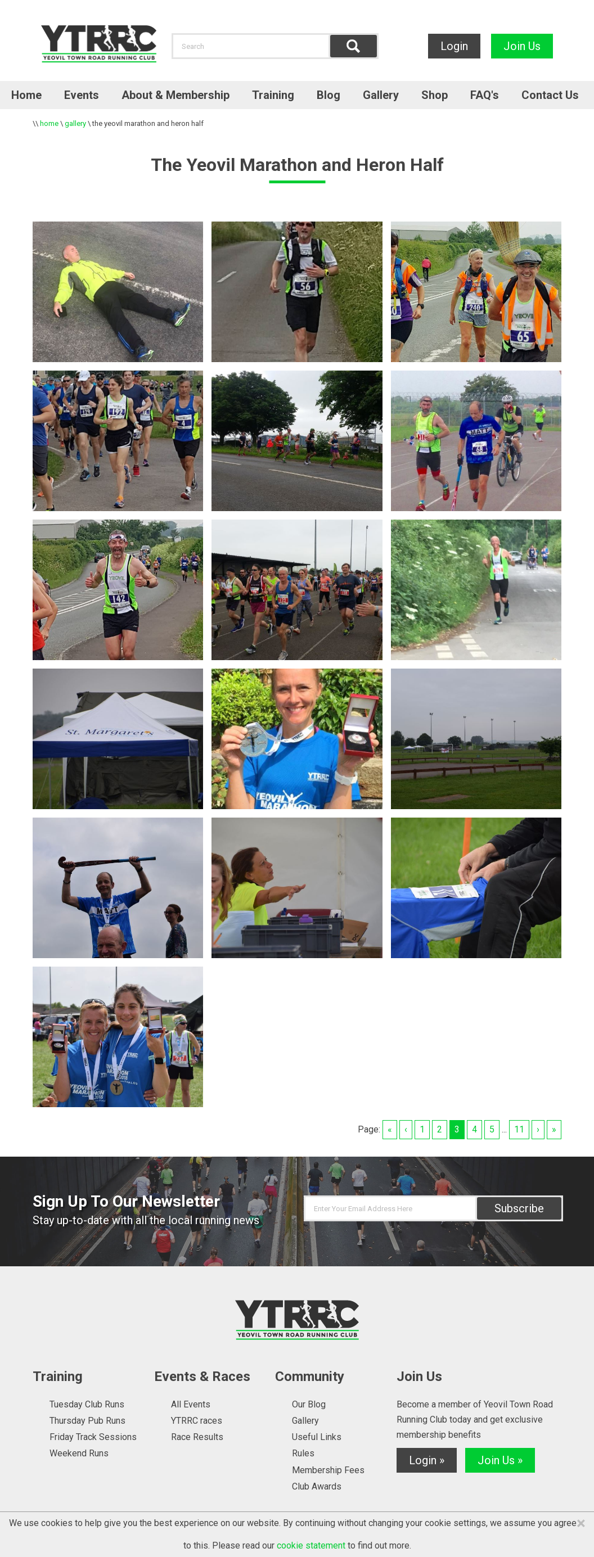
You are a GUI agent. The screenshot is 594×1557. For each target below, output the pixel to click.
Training (273, 95)
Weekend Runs (79, 1453)
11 (519, 1129)
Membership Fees (328, 1470)
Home (26, 95)
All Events (190, 1404)
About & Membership (176, 95)
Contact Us (550, 95)
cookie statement (311, 1545)
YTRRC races (196, 1420)
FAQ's (484, 95)
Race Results (197, 1437)
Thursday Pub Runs (87, 1420)
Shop (434, 95)
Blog (328, 95)
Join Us (522, 46)
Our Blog (309, 1404)
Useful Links (316, 1437)
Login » (426, 1460)
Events (81, 95)
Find (353, 46)
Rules (303, 1453)
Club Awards (316, 1486)
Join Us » (500, 1460)
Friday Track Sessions (93, 1437)
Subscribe (519, 1208)
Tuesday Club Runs (87, 1404)
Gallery (381, 95)
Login (454, 46)
